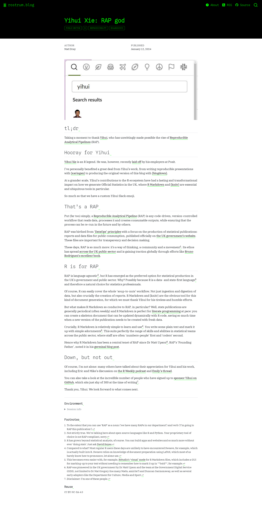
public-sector (73, 28)
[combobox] (255, 5)
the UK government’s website (175, 236)
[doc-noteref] (180, 247)
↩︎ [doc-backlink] (94, 429)
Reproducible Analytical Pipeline (115, 216)
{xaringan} (78, 173)
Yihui (103, 137)
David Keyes (104, 444)
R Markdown (155, 184)
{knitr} (175, 184)
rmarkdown (117, 28)
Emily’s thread (162, 371)
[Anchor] (79, 128)
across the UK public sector (97, 251)
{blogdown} (159, 173)
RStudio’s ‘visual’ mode (132, 459)
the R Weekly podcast (132, 371)
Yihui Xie (70, 162)
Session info (74, 409)
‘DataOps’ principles (107, 232)
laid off (136, 162)
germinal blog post (106, 347)
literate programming (166, 311)
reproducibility (98, 28)
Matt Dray (70, 49)
